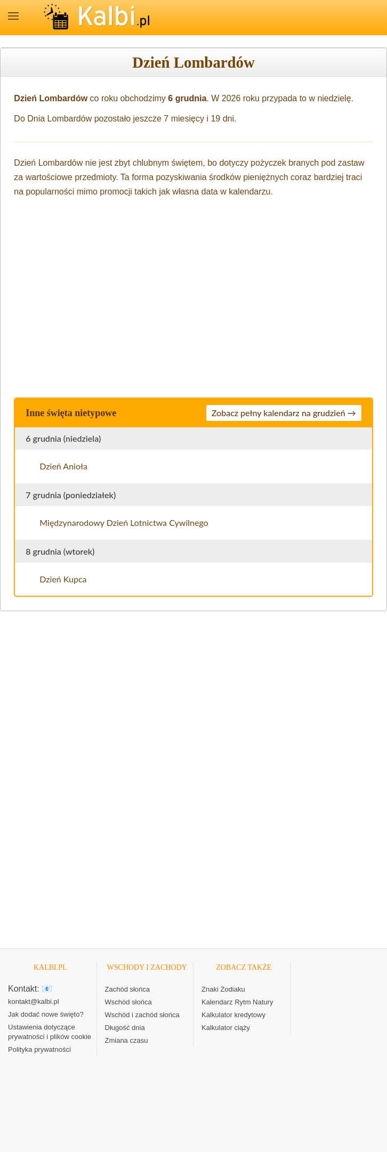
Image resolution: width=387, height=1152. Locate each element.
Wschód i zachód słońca (142, 1015)
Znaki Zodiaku (223, 989)
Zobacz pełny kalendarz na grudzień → (284, 413)
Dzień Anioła (63, 466)
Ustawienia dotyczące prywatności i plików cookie (49, 1032)
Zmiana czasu (126, 1040)
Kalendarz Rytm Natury (237, 1002)
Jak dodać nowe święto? (46, 1014)
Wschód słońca (128, 1002)
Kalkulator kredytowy (233, 1015)
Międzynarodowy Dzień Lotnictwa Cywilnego (123, 522)
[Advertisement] (193, 295)
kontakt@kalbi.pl (33, 1001)
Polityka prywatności (39, 1049)
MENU (13, 16)
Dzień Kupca (62, 579)
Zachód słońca (127, 989)
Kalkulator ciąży (225, 1028)
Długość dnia (125, 1028)
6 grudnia (187, 98)
